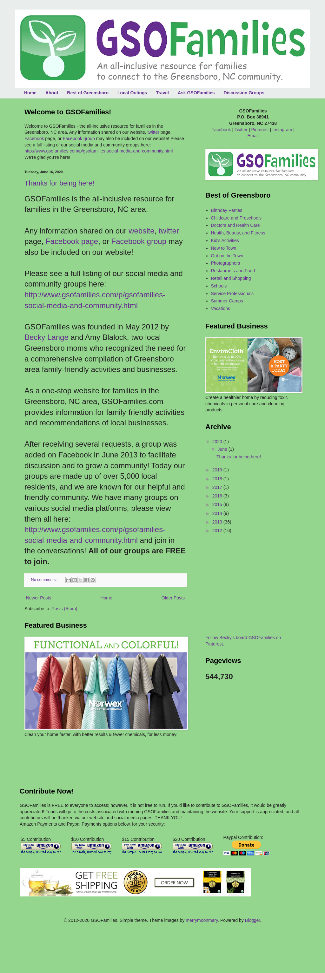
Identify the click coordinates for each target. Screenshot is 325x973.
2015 (217, 504)
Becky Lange (46, 337)
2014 (217, 513)
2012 (217, 530)
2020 (217, 441)
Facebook (34, 138)
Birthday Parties (226, 210)
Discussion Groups (244, 92)
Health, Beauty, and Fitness (238, 232)
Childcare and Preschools (236, 217)
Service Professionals (232, 293)
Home (30, 92)
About (51, 92)
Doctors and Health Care (235, 225)
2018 (217, 478)
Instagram (282, 129)
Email (252, 135)
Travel (162, 92)
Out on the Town (227, 255)
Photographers (225, 263)
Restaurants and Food (233, 270)
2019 (217, 469)
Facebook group (79, 138)
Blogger (252, 920)
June (222, 449)
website (141, 230)
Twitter (241, 129)
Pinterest (260, 129)
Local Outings (132, 92)
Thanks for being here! (59, 183)
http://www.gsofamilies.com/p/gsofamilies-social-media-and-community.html (98, 150)
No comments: (44, 580)
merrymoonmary (202, 920)
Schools (219, 285)
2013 (217, 521)
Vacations (220, 308)
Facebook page (72, 241)
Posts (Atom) (64, 608)
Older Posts (173, 597)
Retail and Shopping (231, 278)
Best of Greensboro (88, 92)
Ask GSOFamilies (196, 92)
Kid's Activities (225, 240)
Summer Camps (227, 300)
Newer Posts (38, 597)
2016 (217, 495)
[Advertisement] (61, 756)
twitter (153, 132)
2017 (217, 487)
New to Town (223, 248)
